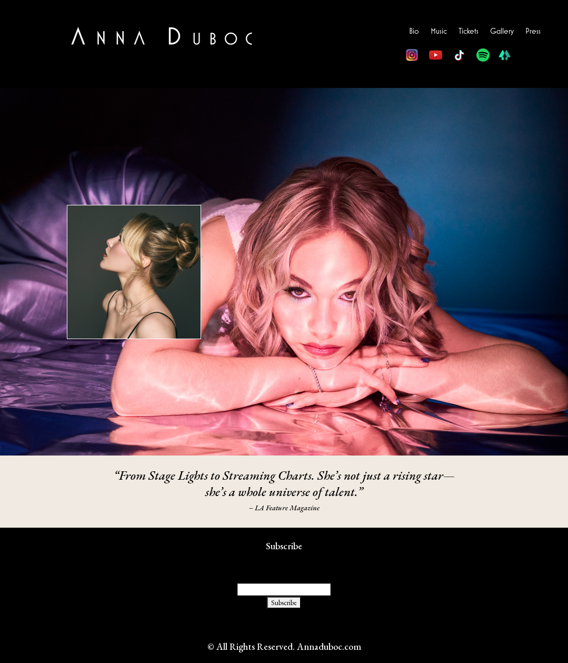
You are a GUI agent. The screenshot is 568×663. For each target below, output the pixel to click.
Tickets (469, 31)
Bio (414, 31)
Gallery (502, 31)
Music (439, 31)
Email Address (284, 563)
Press (533, 31)
